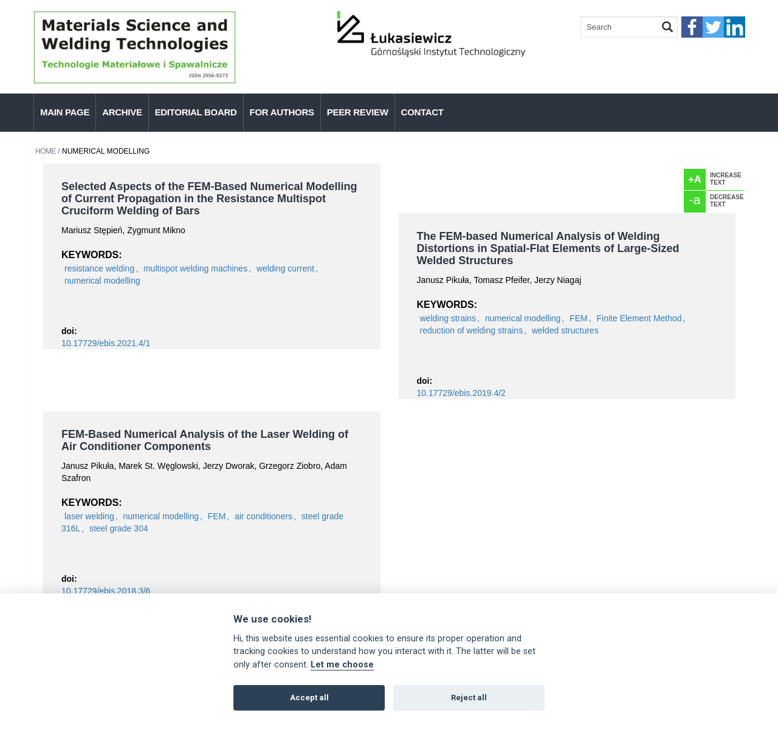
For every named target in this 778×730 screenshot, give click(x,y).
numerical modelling (102, 280)
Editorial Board (196, 112)
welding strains (448, 318)
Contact (422, 112)
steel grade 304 (118, 528)
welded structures (565, 330)
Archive (122, 112)
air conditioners (263, 516)
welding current (285, 268)
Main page (64, 112)
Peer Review (357, 112)
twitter (713, 27)
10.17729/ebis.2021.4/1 (105, 343)
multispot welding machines (195, 268)
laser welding (89, 516)
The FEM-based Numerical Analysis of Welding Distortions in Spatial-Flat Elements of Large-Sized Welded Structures (548, 248)
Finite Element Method (639, 318)
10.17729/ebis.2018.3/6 (105, 591)
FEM (579, 318)
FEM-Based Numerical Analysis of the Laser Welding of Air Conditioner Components (204, 440)
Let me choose (342, 665)
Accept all (309, 697)
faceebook (692, 27)
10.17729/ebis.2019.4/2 (461, 393)
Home (45, 151)
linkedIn (734, 27)
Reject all (469, 697)
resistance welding (99, 268)
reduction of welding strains (471, 330)
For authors (282, 112)
